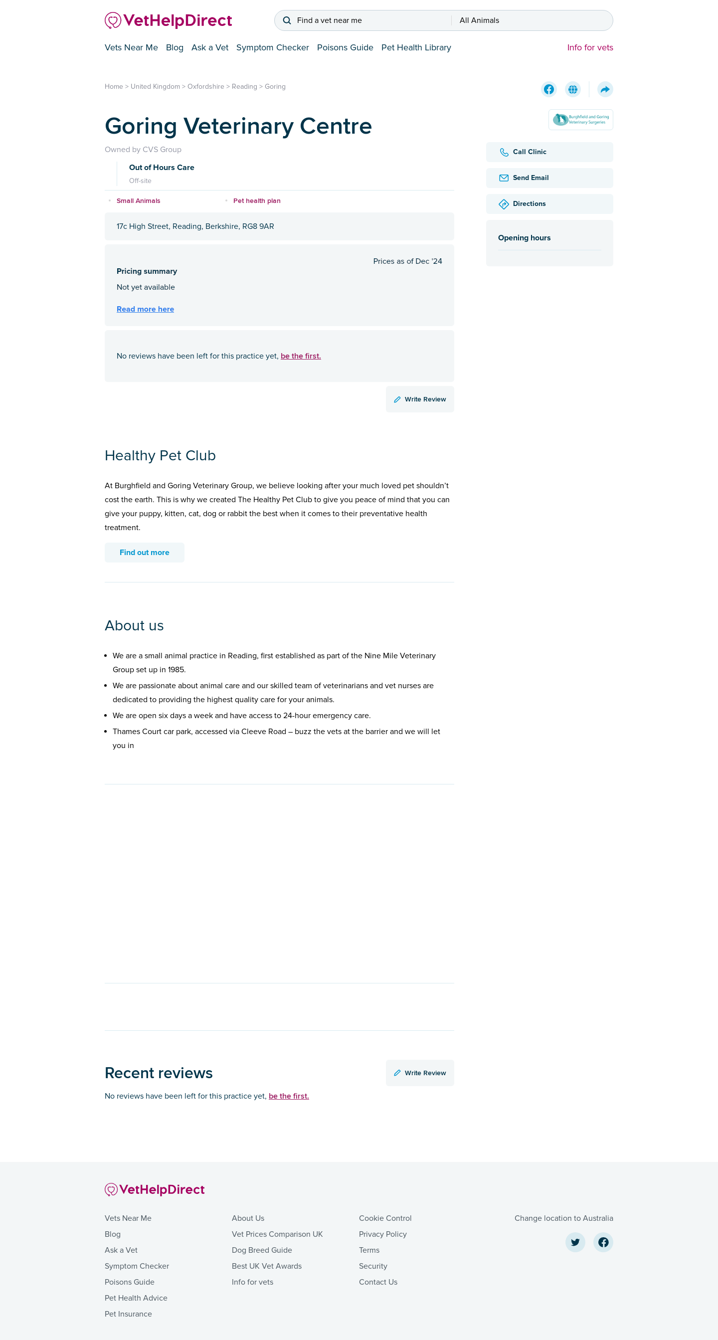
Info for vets (590, 47)
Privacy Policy (383, 1234)
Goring (275, 86)
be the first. (301, 356)
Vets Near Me (131, 47)
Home (114, 86)
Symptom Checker (272, 47)
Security (373, 1266)
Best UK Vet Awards (267, 1266)
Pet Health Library (416, 47)
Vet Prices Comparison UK (277, 1234)
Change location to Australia (564, 1218)
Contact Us (378, 1282)
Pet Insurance (128, 1314)
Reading (244, 86)
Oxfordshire (205, 86)
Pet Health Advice (136, 1298)
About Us (248, 1218)
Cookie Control (385, 1218)
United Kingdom (155, 86)
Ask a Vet (209, 47)
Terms (369, 1250)
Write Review (420, 399)
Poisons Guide (345, 47)
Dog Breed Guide (262, 1250)
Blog (174, 47)
